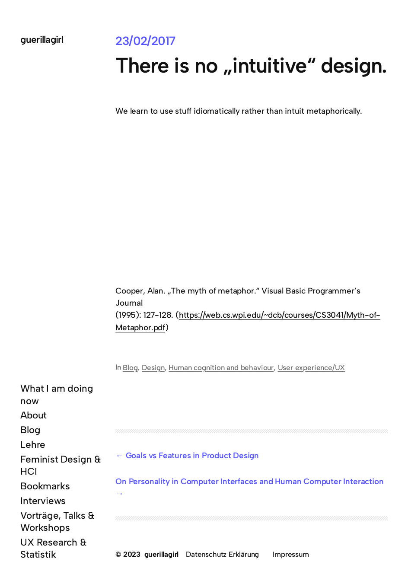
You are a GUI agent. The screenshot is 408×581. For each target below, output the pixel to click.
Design (153, 367)
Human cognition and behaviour (221, 367)
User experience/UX (311, 367)
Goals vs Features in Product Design (192, 455)
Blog (130, 367)
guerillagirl (41, 39)
